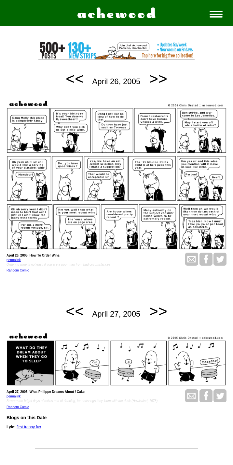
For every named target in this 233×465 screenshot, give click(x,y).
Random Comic (18, 270)
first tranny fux (29, 427)
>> (158, 78)
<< (75, 78)
